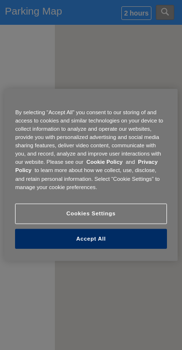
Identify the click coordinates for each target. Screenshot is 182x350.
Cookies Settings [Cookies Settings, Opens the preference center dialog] (91, 213)
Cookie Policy (104, 162)
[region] (90, 175)
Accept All (91, 238)
